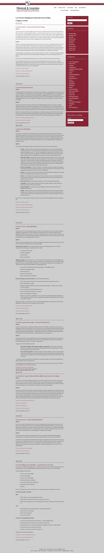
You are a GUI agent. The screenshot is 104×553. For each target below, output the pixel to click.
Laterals (71, 80)
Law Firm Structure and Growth (24, 87)
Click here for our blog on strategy (22, 68)
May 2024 (71, 42)
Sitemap (71, 550)
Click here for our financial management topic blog (25, 400)
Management (72, 83)
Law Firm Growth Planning (23, 129)
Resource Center (61, 7)
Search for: (70, 17)
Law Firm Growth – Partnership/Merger (26, 226)
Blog (76, 7)
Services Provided (64, 10)
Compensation (72, 67)
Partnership (71, 92)
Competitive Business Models (75, 69)
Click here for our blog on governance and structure (25, 117)
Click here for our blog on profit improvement (24, 70)
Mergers (71, 87)
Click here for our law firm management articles (24, 537)
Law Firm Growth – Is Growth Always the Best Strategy (30, 27)
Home (55, 7)
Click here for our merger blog (21, 405)
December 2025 (72, 33)
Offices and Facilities (73, 91)
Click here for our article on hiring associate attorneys (25, 534)
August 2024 (71, 40)
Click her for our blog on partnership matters (24, 305)
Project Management (73, 98)
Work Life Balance (73, 107)
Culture (70, 72)
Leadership (71, 81)
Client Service (72, 63)
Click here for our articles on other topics (23, 120)
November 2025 (72, 35)
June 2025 (71, 37)
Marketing (71, 85)
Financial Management (74, 74)
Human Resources (73, 78)
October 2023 (72, 50)
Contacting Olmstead (74, 10)
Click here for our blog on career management (24, 448)
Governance (71, 76)
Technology (71, 103)
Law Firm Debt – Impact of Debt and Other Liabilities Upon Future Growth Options (38, 376)
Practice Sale (72, 94)
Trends (70, 105)
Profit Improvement (73, 96)
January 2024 (72, 48)
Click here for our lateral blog (21, 403)
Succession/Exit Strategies (75, 102)
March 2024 (71, 44)
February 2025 (72, 39)
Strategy (71, 100)
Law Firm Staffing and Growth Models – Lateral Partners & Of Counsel (34, 465)
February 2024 (72, 46)
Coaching (71, 65)
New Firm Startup (73, 89)
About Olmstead (82, 7)
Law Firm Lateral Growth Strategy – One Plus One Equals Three (33, 322)
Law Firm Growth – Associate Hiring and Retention (29, 419)
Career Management (73, 61)
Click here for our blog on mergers (22, 308)
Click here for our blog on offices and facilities (24, 207)
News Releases (70, 7)
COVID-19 (71, 71)
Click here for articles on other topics (22, 73)
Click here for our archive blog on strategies (26, 368)
